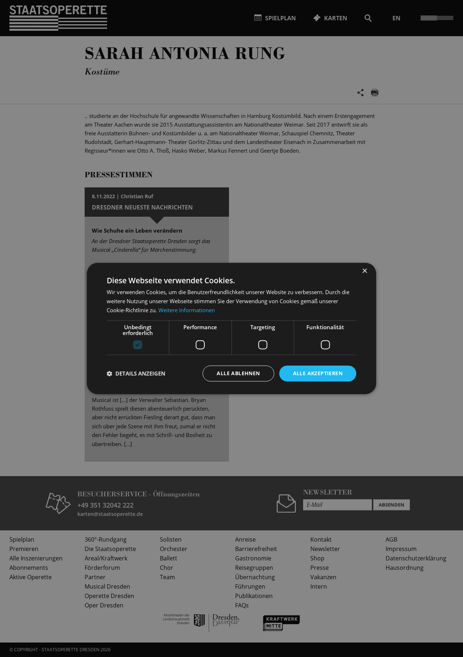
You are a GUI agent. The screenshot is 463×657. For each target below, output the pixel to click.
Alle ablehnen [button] (238, 373)
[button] (136, 373)
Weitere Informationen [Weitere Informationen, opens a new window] (186, 310)
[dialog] (231, 328)
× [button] (364, 271)
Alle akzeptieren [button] (318, 373)
